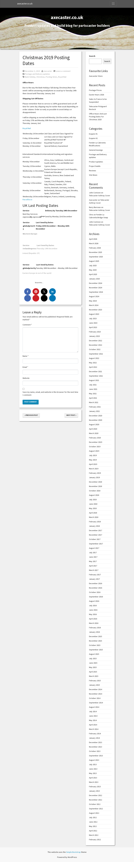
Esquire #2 (93, 138)
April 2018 (93, 513)
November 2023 (95, 309)
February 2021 (95, 407)
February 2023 (95, 331)
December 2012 (95, 795)
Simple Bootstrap (73, 852)
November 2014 (95, 694)
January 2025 (94, 278)
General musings (96, 150)
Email (25, 367)
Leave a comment (61, 71)
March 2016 (93, 623)
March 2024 (93, 305)
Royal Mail (62, 77)
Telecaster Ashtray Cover (99, 195)
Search (92, 56)
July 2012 (93, 817)
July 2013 (93, 764)
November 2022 (95, 345)
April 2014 (93, 724)
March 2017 (93, 570)
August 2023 (94, 314)
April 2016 (93, 618)
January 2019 (94, 477)
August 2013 (94, 760)
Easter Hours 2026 (96, 94)
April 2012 (93, 830)
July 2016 (93, 605)
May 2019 (93, 460)
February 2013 (95, 786)
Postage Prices (95, 90)
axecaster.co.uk (25, 3)
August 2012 (94, 813)
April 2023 (93, 327)
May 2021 (93, 393)
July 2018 (93, 499)
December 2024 (95, 283)
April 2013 (93, 777)
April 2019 (93, 464)
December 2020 (95, 415)
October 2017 (94, 539)
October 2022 (94, 349)
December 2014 (95, 689)
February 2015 (95, 680)
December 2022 (95, 340)
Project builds (95, 166)
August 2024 (94, 296)
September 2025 (96, 256)
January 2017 (94, 579)
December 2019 (95, 442)
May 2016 (93, 614)
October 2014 (94, 698)
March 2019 (93, 468)
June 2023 (93, 323)
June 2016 (93, 610)
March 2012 (93, 835)
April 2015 (93, 671)
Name (26, 356)
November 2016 (95, 588)
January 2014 (94, 738)
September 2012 (96, 808)
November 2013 (95, 747)
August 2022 (94, 358)
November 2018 (95, 486)
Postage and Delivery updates (37, 74)
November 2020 (95, 420)
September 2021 (96, 376)
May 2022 (93, 362)
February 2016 (95, 627)
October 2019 (94, 446)
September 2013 (96, 755)
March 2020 (93, 433)
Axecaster (46, 71)
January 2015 (94, 685)
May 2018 (93, 508)
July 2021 (93, 384)
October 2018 (94, 490)
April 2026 (93, 239)
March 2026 (93, 243)
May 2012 (93, 826)
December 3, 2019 (31, 71)
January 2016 (94, 632)
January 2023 (94, 336)
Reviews (92, 170)
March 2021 (93, 402)
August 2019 (94, 451)
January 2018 (94, 526)
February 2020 (95, 437)
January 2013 (94, 791)
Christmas (40, 77)
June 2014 (93, 716)
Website (26, 378)
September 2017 (96, 543)
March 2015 (93, 676)
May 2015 (93, 667)
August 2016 (94, 601)
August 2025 (94, 261)
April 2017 (93, 566)
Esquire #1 (93, 134)
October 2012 (94, 804)
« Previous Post (31, 415)
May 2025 (93, 270)
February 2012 (95, 839)
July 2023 (93, 318)
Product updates (96, 161)
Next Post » (71, 415)
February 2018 (95, 521)
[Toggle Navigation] (113, 3)
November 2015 (95, 641)
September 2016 (96, 596)
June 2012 (93, 822)
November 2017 (95, 535)
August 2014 (94, 707)
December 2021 (95, 371)
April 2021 (93, 398)
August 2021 (94, 380)
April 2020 (93, 429)
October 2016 (94, 592)
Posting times (51, 77)
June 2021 (93, 389)
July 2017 (93, 552)
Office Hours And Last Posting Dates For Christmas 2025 (98, 116)
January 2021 (94, 411)
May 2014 (93, 720)
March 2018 (93, 517)
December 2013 (95, 742)
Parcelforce (27, 199)
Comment (27, 324)
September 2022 (96, 354)
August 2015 (94, 654)
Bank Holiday (30, 77)
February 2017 (95, 574)
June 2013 (93, 769)
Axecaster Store (96, 76)
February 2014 (95, 733)
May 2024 (93, 301)
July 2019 (93, 455)
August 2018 (94, 495)
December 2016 (95, 583)
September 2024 (96, 292)
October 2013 (94, 751)
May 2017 (93, 561)
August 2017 (94, 548)
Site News (93, 175)
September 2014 (96, 702)
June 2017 (93, 557)
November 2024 (95, 287)
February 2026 (95, 248)
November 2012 (95, 800)
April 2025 (93, 274)
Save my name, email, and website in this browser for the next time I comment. (50, 393)
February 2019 (95, 473)
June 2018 (93, 504)
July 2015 (93, 658)
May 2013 (93, 773)
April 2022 (93, 367)
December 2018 (95, 482)
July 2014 (93, 711)
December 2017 (95, 530)
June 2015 (93, 663)
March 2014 (93, 729)
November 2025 (95, 252)
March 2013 (93, 782)
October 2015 (94, 645)
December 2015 (95, 636)
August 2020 (94, 424)
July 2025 (93, 265)
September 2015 (96, 649)
